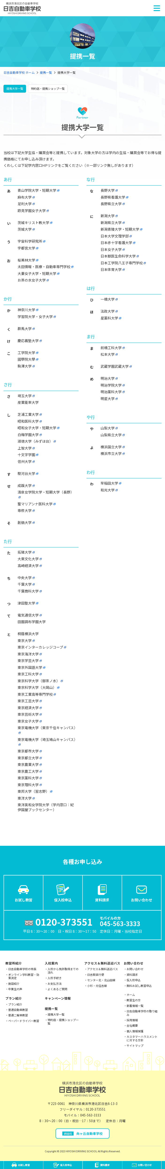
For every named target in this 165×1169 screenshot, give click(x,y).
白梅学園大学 (28, 434)
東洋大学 (25, 798)
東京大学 (25, 640)
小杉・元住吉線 (97, 986)
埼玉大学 (25, 395)
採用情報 (132, 1020)
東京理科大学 (28, 784)
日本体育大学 (111, 269)
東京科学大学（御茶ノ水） (39, 680)
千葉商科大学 (28, 591)
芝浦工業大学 (28, 414)
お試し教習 (23, 892)
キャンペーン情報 (58, 998)
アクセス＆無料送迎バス (102, 963)
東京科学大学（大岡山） (37, 687)
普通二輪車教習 (18, 1015)
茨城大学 (25, 229)
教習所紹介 (13, 963)
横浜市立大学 (111, 453)
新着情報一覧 (135, 1006)
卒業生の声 (15, 989)
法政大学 (108, 311)
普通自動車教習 (18, 1010)
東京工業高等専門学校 (35, 694)
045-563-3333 (90, 1115)
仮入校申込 (63, 892)
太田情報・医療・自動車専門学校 (44, 266)
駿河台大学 (26, 473)
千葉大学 (25, 584)
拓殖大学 (25, 552)
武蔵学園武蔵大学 (115, 366)
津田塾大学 (26, 603)
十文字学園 (26, 454)
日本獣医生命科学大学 (118, 255)
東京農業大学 (28, 764)
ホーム (131, 995)
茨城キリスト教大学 (33, 222)
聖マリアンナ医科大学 (35, 503)
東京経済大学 (28, 707)
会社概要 (132, 1025)
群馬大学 (25, 328)
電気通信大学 (28, 615)
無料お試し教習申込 (139, 986)
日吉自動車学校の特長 (22, 969)
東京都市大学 (28, 750)
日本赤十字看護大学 (116, 242)
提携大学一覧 (14, 88)
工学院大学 (26, 352)
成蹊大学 (25, 485)
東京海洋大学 (28, 653)
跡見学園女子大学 (32, 210)
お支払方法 (55, 983)
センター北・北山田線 (101, 980)
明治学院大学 (111, 385)
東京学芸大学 (28, 660)
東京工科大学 (28, 673)
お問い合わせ (141, 892)
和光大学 (108, 489)
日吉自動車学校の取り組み (142, 1012)
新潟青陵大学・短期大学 (120, 229)
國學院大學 (26, 359)
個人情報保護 (135, 1031)
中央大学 (25, 577)
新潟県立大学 (111, 222)
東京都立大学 (28, 757)
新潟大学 (108, 215)
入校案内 (51, 963)
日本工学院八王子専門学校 (122, 262)
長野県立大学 (111, 203)
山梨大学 (108, 427)
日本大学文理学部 (115, 235)
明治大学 (108, 378)
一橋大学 (108, 299)
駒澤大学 (25, 366)
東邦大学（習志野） (33, 791)
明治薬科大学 (111, 391)
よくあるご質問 (57, 989)
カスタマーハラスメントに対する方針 (142, 1038)
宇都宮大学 (26, 247)
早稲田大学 (109, 483)
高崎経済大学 (28, 565)
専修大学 (25, 510)
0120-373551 (96, 1109)
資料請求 (102, 892)
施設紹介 (13, 983)
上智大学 (25, 448)
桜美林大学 (26, 260)
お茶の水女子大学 (32, 280)
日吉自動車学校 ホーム (19, 72)
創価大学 (25, 522)
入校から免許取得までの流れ (63, 970)
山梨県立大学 (111, 434)
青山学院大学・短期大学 (37, 190)
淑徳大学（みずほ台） (35, 441)
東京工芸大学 (28, 700)
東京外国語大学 (30, 667)
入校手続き (55, 978)
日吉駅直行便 (95, 975)
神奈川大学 (26, 309)
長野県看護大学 (113, 197)
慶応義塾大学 (28, 340)
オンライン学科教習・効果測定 (23, 976)
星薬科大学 (109, 317)
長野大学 (108, 190)
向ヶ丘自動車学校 (82, 1133)
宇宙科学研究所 (30, 241)
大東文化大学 (28, 558)
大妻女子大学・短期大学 (37, 273)
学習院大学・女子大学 (35, 316)
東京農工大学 (28, 771)
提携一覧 (46, 72)
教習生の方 (134, 1000)
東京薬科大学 (28, 777)
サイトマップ (135, 1045)
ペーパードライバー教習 (23, 1021)
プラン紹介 (13, 998)
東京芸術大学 (28, 714)
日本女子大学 (111, 249)
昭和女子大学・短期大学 (37, 427)
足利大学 (25, 203)
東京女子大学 (28, 721)
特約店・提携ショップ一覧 (48, 88)
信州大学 (25, 461)
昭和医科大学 (28, 421)
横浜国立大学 (111, 446)
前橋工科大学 (111, 347)
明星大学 (108, 398)
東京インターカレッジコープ (40, 647)
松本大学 (108, 354)
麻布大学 (25, 197)
